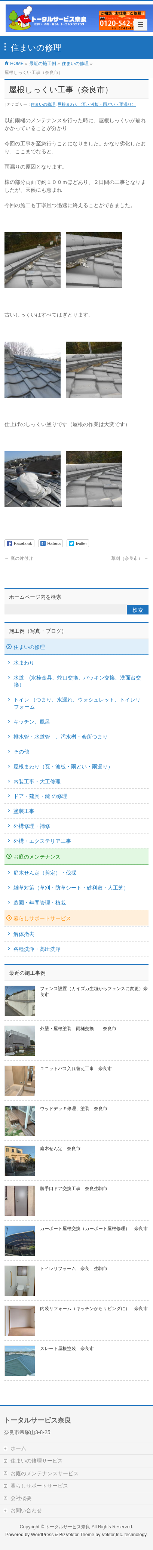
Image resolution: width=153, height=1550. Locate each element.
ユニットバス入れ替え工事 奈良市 (76, 1068)
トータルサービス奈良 (67, 1526)
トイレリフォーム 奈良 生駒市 (73, 1268)
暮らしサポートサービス (42, 918)
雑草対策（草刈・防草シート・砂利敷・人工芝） (71, 888)
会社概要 (20, 1498)
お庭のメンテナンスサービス (44, 1473)
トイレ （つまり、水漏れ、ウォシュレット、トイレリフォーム (77, 703)
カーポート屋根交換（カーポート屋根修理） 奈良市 (94, 1228)
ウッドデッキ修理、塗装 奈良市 (73, 1108)
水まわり (23, 663)
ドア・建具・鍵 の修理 (40, 796)
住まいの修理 (43, 104)
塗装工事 (23, 811)
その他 (21, 752)
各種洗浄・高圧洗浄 (37, 949)
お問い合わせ (26, 1510)
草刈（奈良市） (129, 558)
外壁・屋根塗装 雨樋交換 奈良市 (78, 1028)
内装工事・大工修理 (37, 782)
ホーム (18, 1448)
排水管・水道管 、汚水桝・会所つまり (60, 737)
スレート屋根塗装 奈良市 (67, 1348)
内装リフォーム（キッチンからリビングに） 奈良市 (94, 1308)
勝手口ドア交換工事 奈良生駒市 (73, 1188)
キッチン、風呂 (31, 722)
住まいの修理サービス (36, 1461)
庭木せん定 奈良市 (60, 1148)
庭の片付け (18, 558)
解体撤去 (23, 934)
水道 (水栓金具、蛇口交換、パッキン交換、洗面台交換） (77, 681)
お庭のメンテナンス (37, 857)
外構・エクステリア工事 (42, 841)
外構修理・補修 (31, 826)
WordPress (42, 1534)
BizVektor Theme (76, 1534)
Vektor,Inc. (112, 1534)
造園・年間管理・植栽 (39, 903)
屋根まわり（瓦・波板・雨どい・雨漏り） (97, 104)
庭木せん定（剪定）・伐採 (44, 873)
